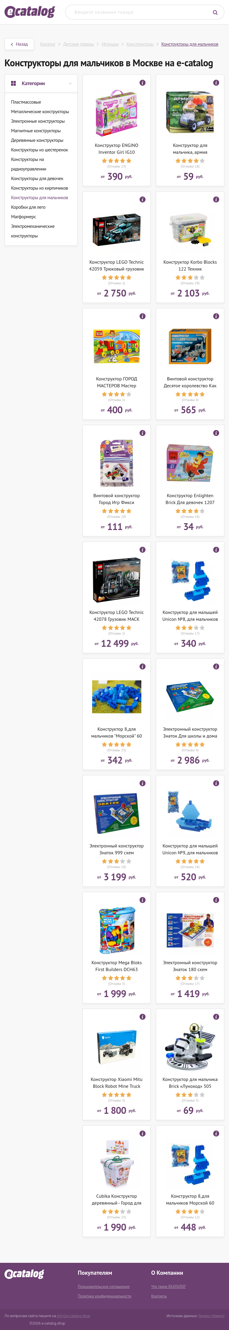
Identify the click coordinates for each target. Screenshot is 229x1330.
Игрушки (110, 44)
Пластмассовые (26, 102)
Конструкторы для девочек (37, 178)
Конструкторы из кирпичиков (39, 188)
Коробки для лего (28, 207)
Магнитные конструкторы (36, 130)
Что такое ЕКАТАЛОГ (168, 1286)
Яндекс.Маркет (211, 1316)
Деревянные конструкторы (37, 140)
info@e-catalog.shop (73, 1316)
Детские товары (78, 44)
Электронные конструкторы (38, 121)
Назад (19, 44)
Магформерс (23, 216)
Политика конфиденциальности (104, 1296)
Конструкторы (140, 44)
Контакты (159, 1296)
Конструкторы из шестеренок (39, 150)
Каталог (47, 44)
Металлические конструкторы (40, 111)
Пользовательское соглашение (103, 1286)
